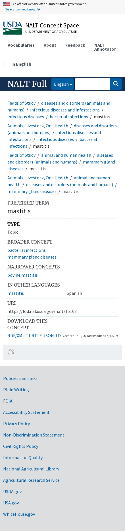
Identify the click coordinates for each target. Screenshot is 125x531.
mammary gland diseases (32, 191)
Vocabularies (21, 45)
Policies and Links (20, 378)
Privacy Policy (16, 423)
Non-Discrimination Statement (33, 435)
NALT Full (27, 84)
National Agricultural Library (31, 469)
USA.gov (11, 503)
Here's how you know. (20, 9)
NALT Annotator (105, 47)
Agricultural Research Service (31, 480)
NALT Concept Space (52, 25)
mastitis (15, 293)
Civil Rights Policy (20, 446)
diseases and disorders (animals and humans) (69, 184)
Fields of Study (21, 103)
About (50, 45)
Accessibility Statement (26, 412)
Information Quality (23, 457)
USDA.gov (12, 491)
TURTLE (34, 335)
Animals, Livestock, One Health (37, 125)
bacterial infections (69, 116)
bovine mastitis (22, 275)
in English (21, 64)
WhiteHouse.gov (19, 514)
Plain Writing (16, 389)
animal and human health (66, 155)
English (60, 83)
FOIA (8, 401)
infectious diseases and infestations (65, 110)
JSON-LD (52, 335)
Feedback (75, 45)
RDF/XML (16, 335)
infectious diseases (25, 116)
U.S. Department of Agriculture (51, 31)
